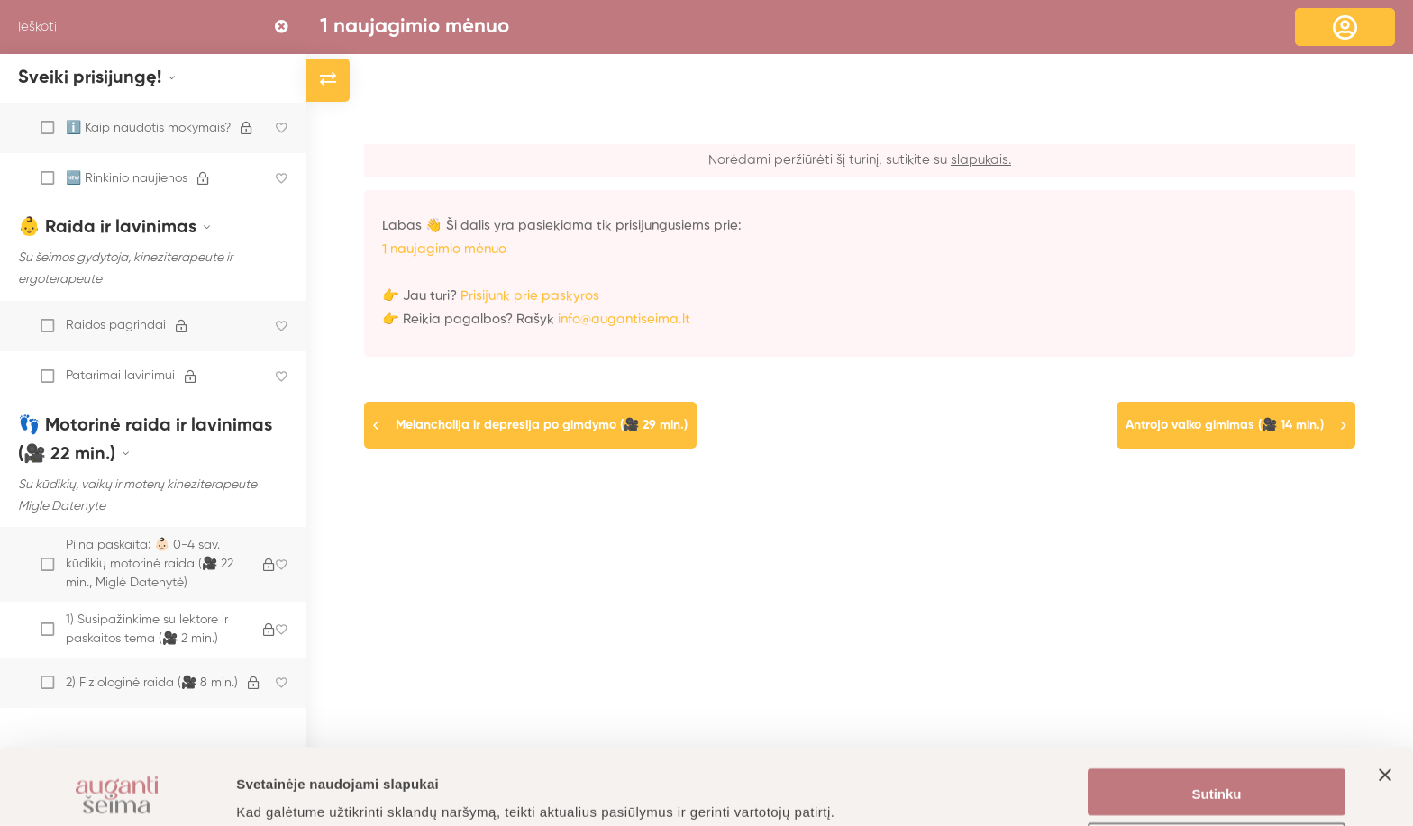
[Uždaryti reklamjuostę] (1385, 720)
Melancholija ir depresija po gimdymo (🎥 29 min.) (542, 425)
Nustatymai (1217, 776)
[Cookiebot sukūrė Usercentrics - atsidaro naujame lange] (117, 790)
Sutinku (1217, 723)
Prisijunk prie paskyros (529, 296)
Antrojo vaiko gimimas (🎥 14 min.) (1225, 425)
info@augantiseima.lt (624, 319)
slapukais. (981, 160)
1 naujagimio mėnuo (414, 27)
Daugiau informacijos (306, 790)
